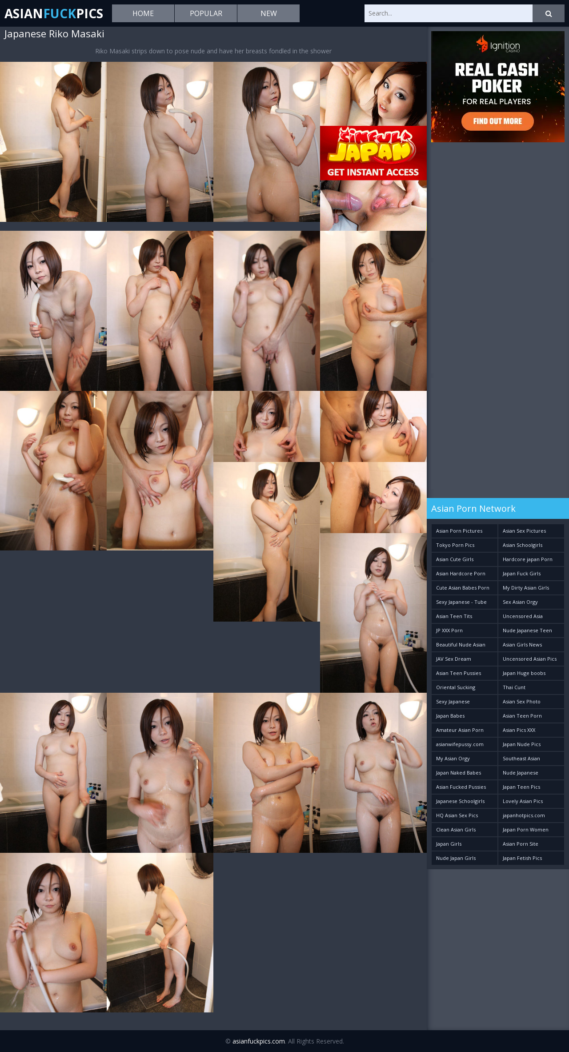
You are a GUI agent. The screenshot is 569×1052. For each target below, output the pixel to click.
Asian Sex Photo (522, 701)
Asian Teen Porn (522, 715)
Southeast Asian (521, 758)
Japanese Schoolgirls (460, 801)
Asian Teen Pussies (458, 673)
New (268, 13)
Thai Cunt (514, 687)
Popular (206, 13)
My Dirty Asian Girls (526, 587)
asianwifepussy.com (460, 744)
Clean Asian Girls (456, 829)
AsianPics (53, 13)
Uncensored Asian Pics (530, 658)
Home (143, 13)
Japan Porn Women (526, 829)
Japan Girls (448, 843)
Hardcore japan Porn (528, 559)
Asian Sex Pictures (524, 530)
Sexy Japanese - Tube (461, 601)
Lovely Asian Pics (523, 801)
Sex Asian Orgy (520, 601)
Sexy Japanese (453, 701)
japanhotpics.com (524, 815)
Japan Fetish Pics (522, 858)
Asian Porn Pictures (459, 530)
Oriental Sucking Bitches (455, 689)
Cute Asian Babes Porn (462, 587)
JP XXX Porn (449, 630)
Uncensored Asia (523, 616)
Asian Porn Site (520, 843)
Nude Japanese (520, 772)
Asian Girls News (522, 644)
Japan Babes (450, 715)
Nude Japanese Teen (527, 630)
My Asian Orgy (453, 758)
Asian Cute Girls (454, 559)
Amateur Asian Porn (460, 730)
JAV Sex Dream (453, 658)
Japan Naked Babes (458, 772)
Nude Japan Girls (456, 858)
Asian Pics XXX (519, 730)
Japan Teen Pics (521, 786)
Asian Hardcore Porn (460, 573)
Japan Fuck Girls (522, 573)
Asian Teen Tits (454, 616)
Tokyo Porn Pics (455, 545)
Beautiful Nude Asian (460, 644)
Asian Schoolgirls (522, 545)
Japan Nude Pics (522, 744)
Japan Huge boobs (524, 673)
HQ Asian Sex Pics (457, 815)
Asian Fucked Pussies (461, 786)
